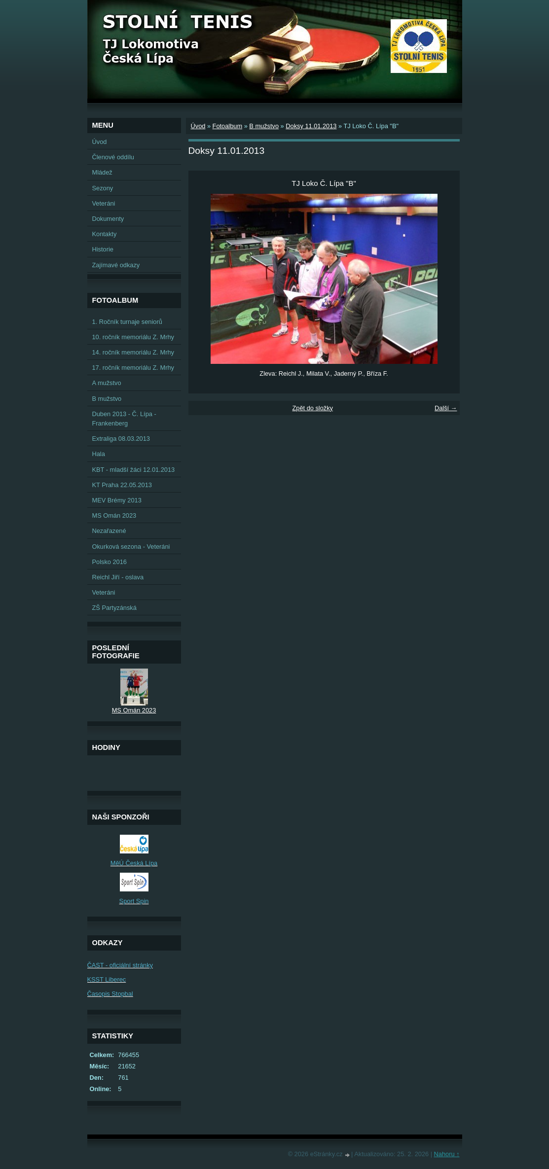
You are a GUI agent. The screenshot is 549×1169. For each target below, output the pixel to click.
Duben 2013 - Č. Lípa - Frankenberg (124, 418)
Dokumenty (108, 218)
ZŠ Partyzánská (114, 607)
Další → (446, 408)
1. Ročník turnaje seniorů (127, 321)
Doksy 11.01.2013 (311, 126)
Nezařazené (109, 530)
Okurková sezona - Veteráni (131, 546)
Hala (98, 454)
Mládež (102, 172)
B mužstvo (264, 126)
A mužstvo (106, 383)
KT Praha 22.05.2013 (122, 485)
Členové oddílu (113, 157)
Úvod (198, 126)
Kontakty (104, 234)
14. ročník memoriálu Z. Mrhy (133, 352)
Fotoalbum (227, 126)
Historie (102, 249)
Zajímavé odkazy (116, 265)
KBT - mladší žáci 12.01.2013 (133, 469)
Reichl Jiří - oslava (118, 577)
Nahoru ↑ (447, 1154)
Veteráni (103, 203)
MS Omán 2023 (114, 515)
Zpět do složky (312, 408)
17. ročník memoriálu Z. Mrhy (133, 367)
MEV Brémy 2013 (117, 500)
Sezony (102, 188)
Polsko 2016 (109, 562)
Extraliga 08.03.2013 (121, 438)
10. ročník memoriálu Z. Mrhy (133, 337)
